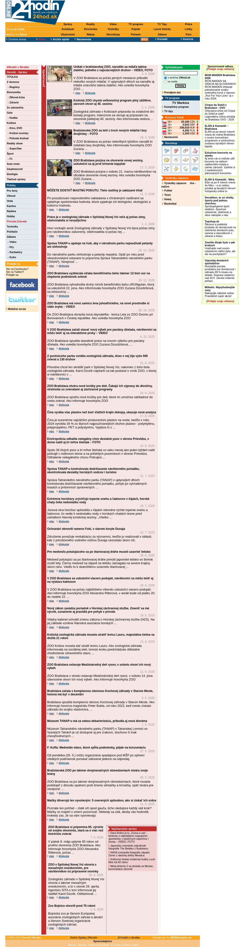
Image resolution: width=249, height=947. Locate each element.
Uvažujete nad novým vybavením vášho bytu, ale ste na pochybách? (220, 248)
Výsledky (113, 29)
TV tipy (167, 111)
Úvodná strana (16, 39)
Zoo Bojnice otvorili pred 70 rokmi (71, 906)
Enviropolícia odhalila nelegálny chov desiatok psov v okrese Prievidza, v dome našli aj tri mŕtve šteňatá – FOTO (98, 440)
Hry (11, 247)
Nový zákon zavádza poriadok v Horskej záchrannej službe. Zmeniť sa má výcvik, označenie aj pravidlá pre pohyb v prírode (98, 610)
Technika (12, 226)
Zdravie (13, 102)
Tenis (166, 194)
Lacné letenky (162, 29)
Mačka (72, 944)
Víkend (11, 195)
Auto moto (13, 163)
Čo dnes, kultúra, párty (125, 944)
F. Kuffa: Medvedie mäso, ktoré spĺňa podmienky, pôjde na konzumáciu (96, 747)
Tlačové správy (16, 179)
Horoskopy (113, 34)
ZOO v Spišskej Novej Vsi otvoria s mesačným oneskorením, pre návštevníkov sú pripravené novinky (73, 868)
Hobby (11, 216)
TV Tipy (162, 24)
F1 (10, 158)
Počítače (12, 231)
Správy (67, 24)
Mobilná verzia (16, 308)
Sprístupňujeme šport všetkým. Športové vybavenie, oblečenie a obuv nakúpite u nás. (219, 206)
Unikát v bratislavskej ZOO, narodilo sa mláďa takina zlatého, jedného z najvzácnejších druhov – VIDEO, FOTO (113, 68)
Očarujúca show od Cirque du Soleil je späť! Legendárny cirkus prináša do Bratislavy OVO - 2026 (220, 112)
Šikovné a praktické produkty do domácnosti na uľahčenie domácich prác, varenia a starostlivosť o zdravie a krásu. (220, 228)
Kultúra (11, 122)
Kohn (12, 257)
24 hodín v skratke (128, 937)
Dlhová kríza (16, 97)
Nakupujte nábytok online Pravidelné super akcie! (220, 291)
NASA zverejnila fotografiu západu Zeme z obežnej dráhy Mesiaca (129, 854)
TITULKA (12, 76)
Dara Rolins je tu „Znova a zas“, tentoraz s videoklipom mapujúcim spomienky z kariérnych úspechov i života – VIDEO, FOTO (128, 837)
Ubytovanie (68, 34)
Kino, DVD (15, 128)
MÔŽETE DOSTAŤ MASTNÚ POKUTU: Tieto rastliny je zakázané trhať (95, 190)
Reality (90, 24)
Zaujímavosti (15, 169)
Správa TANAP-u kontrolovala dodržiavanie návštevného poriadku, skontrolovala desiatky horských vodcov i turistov (93, 470)
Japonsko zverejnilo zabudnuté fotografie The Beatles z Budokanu (128, 847)
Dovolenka (90, 29)
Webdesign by (172, 937)
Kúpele (136, 29)
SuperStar (15, 148)
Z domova (13, 81)
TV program (136, 24)
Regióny (14, 87)
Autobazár (68, 29)
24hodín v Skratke (18, 67)
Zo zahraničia (15, 107)
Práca (188, 24)
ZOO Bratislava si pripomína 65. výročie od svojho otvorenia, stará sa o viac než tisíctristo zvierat (75, 830)
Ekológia (12, 174)
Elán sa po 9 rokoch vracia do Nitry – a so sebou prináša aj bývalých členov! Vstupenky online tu (220, 185)
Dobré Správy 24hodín (82, 937)
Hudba (13, 117)
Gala (9, 112)
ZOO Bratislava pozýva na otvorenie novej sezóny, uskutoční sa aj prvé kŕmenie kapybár (108, 162)
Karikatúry (15, 252)
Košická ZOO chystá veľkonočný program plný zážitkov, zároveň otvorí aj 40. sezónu (112, 102)
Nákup (91, 34)
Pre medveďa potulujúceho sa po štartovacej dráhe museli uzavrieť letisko (99, 551)
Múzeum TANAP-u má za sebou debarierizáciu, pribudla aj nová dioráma (97, 721)
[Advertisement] (134, 11)
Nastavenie (170, 137)
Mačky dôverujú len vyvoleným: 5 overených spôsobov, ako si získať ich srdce (101, 800)
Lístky (188, 29)
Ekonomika (14, 92)
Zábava (162, 34)
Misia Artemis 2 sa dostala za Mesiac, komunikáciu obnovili (131, 867)
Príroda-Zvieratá (17, 221)
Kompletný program (175, 106)
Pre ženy (12, 190)
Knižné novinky (18, 133)
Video (113, 24)
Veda (10, 200)
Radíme (11, 211)
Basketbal (169, 203)
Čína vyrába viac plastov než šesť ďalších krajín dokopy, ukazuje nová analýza (101, 412)
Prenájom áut (171, 92)
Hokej (166, 199)
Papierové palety (99, 944)
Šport (10, 153)
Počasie (136, 34)
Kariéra (11, 206)
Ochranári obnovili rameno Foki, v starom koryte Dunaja (86, 529)
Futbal (167, 190)
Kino (189, 34)
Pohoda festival (18, 138)
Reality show (15, 143)
